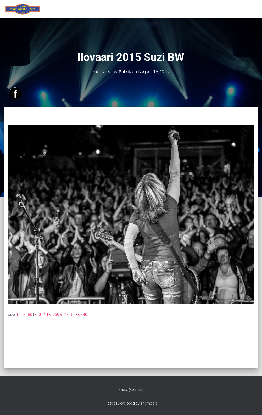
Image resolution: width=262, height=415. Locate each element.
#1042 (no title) (131, 390)
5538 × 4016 (81, 314)
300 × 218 (43, 314)
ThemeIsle (148, 403)
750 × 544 (61, 314)
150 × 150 (24, 314)
